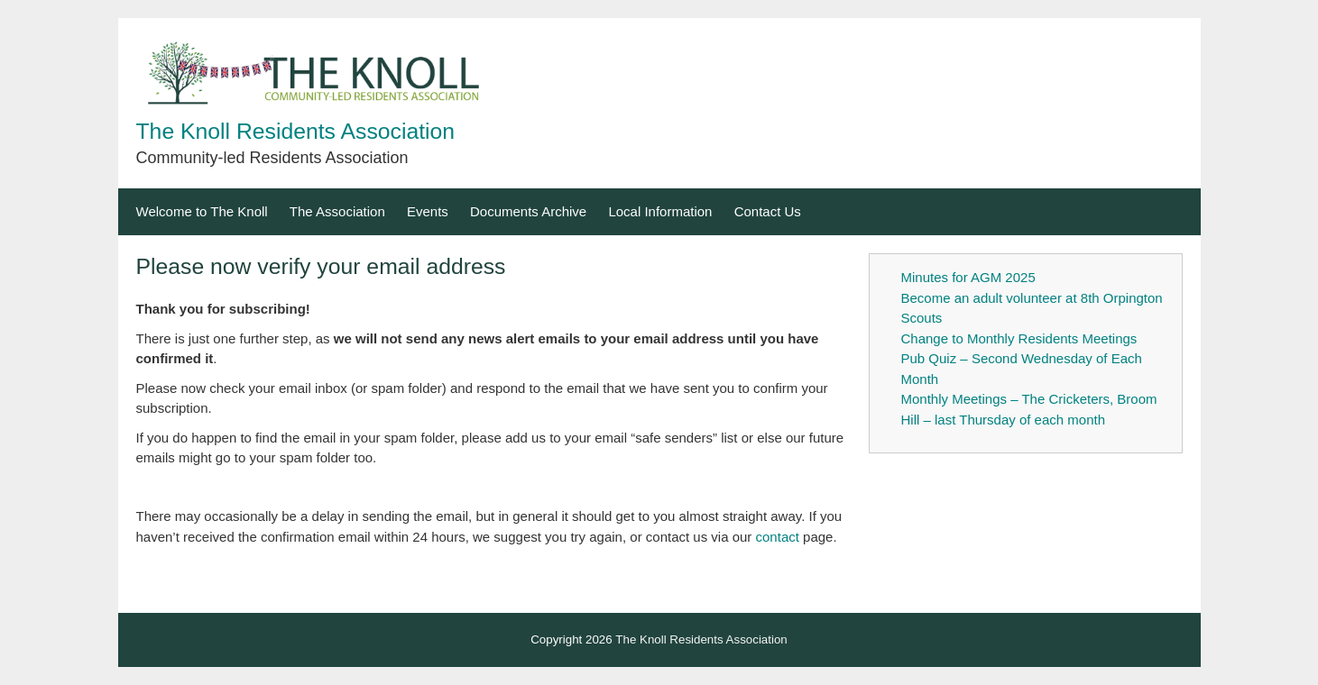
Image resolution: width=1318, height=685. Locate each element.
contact (777, 536)
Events (427, 211)
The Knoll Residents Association (296, 131)
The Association (337, 211)
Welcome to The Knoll (202, 211)
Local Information (660, 211)
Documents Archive (528, 211)
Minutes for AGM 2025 (968, 277)
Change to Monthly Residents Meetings (1019, 338)
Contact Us (767, 211)
